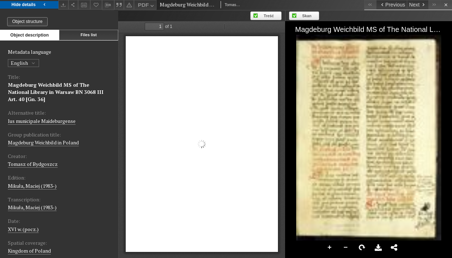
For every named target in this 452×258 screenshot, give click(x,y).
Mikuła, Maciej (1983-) (32, 185)
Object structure (27, 21)
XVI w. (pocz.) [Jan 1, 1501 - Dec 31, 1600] (23, 229)
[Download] (63, 5)
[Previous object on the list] (391, 5)
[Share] (73, 5)
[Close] (446, 5)
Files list (89, 35)
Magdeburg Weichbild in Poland (43, 142)
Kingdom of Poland (29, 250)
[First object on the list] (370, 5)
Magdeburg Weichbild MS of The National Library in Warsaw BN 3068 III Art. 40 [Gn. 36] (56, 91)
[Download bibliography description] (108, 5)
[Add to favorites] (96, 5)
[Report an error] (129, 5)
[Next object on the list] (417, 5)
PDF (146, 6)
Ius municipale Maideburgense (42, 121)
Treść (269, 16)
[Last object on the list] (434, 5)
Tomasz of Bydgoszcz (33, 164)
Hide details (29, 5)
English (23, 62)
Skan (307, 16)
